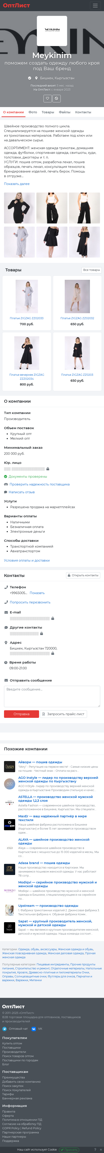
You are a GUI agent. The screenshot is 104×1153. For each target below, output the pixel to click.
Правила (8, 1111)
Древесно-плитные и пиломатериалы (55, 972)
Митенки (35, 980)
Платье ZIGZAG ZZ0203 (77, 374)
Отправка (21, 714)
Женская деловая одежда (66, 953)
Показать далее (17, 184)
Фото (33, 112)
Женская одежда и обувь (75, 949)
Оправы (7, 976)
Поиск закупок (12, 1086)
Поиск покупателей (16, 1090)
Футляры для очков (61, 976)
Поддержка (10, 1141)
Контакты (83, 112)
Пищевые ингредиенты (53, 964)
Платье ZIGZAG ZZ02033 (27, 318)
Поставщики (11, 1047)
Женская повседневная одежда (24, 953)
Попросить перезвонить (30, 602)
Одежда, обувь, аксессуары (37, 949)
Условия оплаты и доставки (27, 560)
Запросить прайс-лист (63, 714)
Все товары (91, 270)
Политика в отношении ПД (22, 1119)
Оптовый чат (15, 1028)
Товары (48, 112)
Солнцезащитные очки (30, 976)
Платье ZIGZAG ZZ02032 (77, 318)
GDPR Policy (11, 1128)
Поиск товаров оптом (18, 1056)
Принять (69, 1149)
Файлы (65, 112)
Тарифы (8, 1094)
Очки (85, 972)
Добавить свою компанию (21, 1081)
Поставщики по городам (20, 1060)
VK (36, 1028)
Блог (5, 1064)
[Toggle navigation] (95, 5)
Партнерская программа (20, 1132)
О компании (13, 112)
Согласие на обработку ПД (21, 1124)
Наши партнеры (14, 1136)
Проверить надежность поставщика (40, 484)
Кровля (22, 972)
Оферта (8, 1115)
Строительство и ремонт (32, 968)
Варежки (22, 980)
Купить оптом (12, 1043)
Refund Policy (31, 1128)
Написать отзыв (22, 492)
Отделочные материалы (67, 968)
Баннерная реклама (17, 1098)
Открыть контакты (83, 575)
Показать (37, 593)
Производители (14, 1052)
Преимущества (13, 1077)
